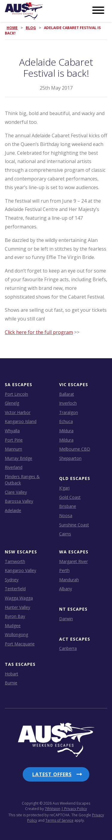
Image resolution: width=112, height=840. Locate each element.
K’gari (64, 488)
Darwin (66, 618)
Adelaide (13, 510)
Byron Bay (15, 616)
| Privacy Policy (74, 808)
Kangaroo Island (20, 421)
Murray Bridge (18, 458)
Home (12, 27)
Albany (65, 588)
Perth (64, 570)
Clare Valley (16, 492)
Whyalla (12, 430)
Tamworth (15, 561)
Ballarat (66, 394)
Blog (31, 27)
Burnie (11, 683)
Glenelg (12, 403)
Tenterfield (15, 588)
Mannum (13, 449)
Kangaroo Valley (20, 570)
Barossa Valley (19, 501)
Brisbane (67, 506)
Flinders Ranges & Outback (22, 480)
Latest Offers (52, 774)
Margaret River (73, 561)
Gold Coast (70, 497)
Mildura (66, 430)
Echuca (66, 421)
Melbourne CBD (74, 449)
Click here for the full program (39, 332)
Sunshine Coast (74, 525)
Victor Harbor (17, 412)
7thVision (52, 808)
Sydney (12, 579)
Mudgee (13, 625)
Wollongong (16, 634)
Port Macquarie (20, 644)
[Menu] (98, 10)
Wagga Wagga (19, 598)
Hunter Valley (17, 607)
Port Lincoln (16, 394)
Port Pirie (14, 440)
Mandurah (69, 579)
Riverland (13, 467)
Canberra (68, 648)
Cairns (65, 534)
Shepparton (70, 458)
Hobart (11, 674)
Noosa (65, 515)
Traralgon (68, 412)
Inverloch (68, 403)
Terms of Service (59, 820)
